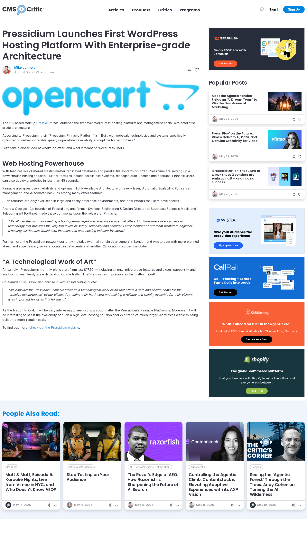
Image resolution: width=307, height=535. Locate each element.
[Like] (197, 69)
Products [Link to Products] (141, 10)
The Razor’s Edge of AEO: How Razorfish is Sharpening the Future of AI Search (153, 482)
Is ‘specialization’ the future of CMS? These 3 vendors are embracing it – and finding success (236, 176)
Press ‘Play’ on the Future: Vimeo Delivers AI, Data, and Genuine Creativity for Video (235, 137)
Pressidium (44, 123)
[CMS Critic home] (23, 9)
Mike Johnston (25, 67)
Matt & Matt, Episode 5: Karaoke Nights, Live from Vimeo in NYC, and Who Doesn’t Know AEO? (30, 482)
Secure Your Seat (256, 339)
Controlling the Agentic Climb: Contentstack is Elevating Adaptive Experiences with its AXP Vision (213, 484)
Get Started (225, 63)
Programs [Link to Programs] (190, 10)
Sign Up (294, 9)
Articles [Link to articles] (116, 10)
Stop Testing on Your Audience (88, 477)
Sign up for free (228, 245)
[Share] (189, 69)
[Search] (261, 9)
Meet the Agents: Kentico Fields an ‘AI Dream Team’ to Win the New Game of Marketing (234, 101)
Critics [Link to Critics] (165, 10)
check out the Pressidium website (54, 327)
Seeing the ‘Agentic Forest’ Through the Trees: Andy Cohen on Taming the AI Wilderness (272, 484)
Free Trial (257, 390)
